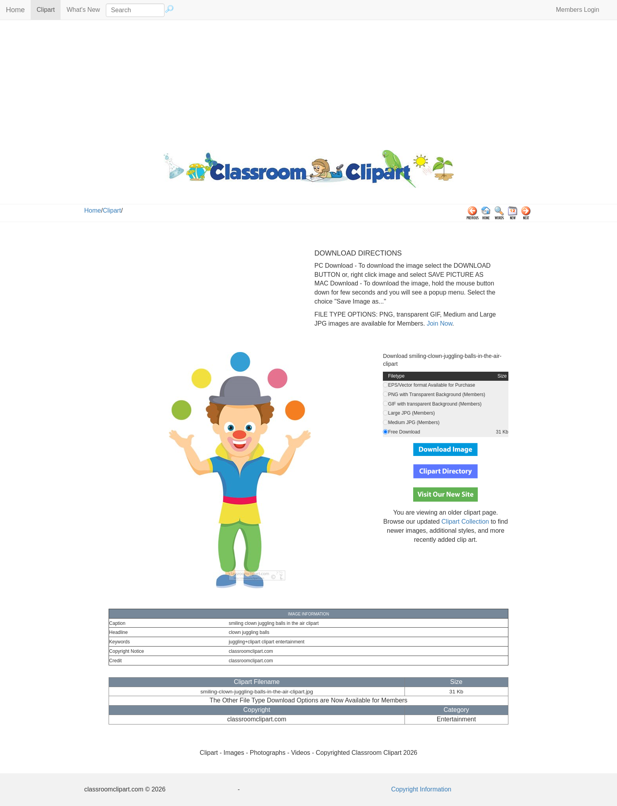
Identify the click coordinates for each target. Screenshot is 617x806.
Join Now (438, 323)
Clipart (49, 9)
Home (15, 10)
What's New (83, 9)
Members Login (577, 9)
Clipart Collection (465, 521)
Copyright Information (421, 789)
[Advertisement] (308, 83)
